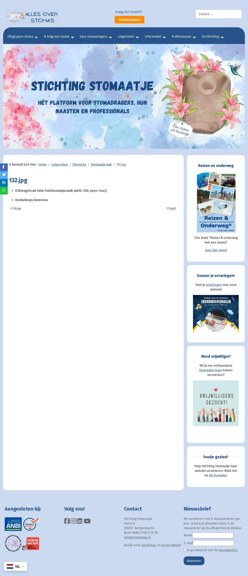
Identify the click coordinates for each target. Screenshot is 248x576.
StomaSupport (129, 19)
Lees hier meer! (216, 250)
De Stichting (210, 36)
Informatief (153, 36)
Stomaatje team (210, 370)
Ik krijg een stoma (56, 36)
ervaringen (214, 285)
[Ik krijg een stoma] (71, 37)
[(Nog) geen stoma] (35, 37)
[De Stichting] (221, 37)
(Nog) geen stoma (20, 36)
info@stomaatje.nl (137, 537)
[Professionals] (193, 37)
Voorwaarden (228, 550)
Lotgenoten (126, 36)
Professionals (181, 36)
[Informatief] (163, 37)
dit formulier (218, 475)
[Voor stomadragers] (109, 37)
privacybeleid (171, 545)
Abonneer (194, 561)
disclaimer (148, 545)
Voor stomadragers (93, 36)
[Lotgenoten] (136, 37)
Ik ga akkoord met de (211, 550)
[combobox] (218, 14)
